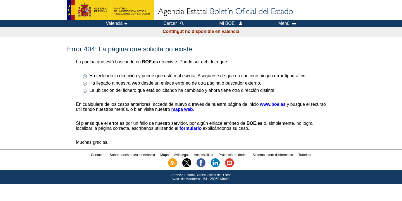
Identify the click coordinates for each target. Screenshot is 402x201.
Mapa (164, 155)
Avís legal (181, 155)
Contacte (97, 155)
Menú (287, 23)
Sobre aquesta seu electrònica (132, 155)
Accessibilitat (203, 155)
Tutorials (304, 155)
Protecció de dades (233, 155)
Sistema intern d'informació (273, 155)
